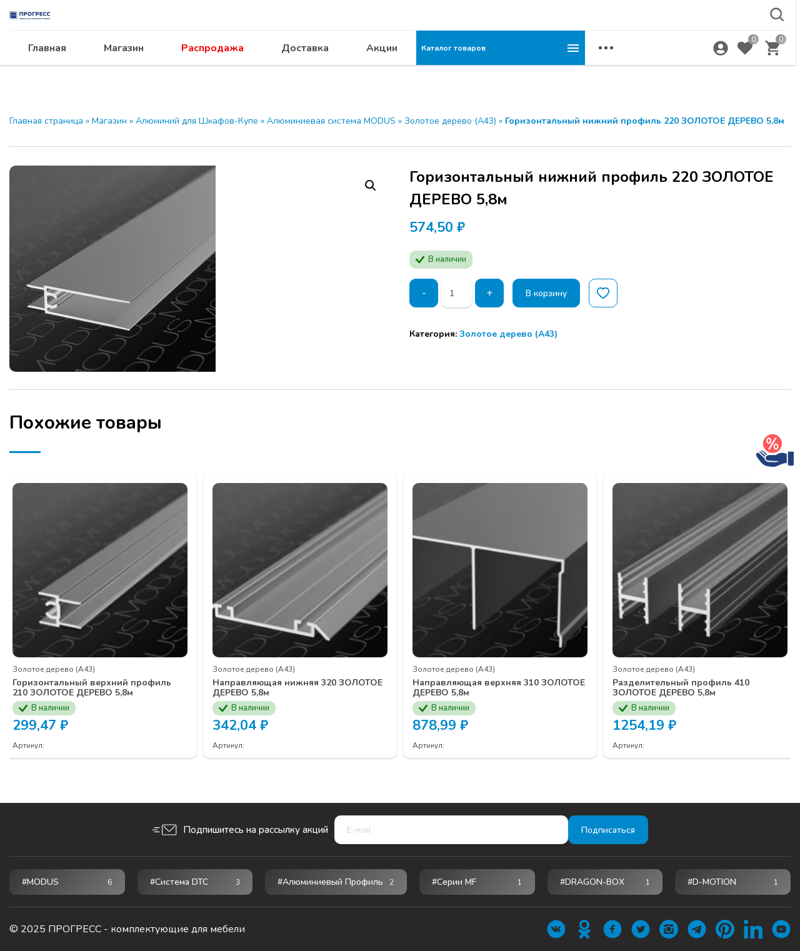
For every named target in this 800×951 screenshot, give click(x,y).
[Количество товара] (458, 293)
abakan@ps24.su (688, 41)
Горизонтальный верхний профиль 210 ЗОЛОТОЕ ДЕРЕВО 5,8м (99, 682)
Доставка (474, 72)
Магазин (292, 72)
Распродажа (381, 72)
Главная (216, 72)
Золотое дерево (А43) (450, 121)
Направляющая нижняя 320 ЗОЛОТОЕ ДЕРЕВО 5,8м (287, 677)
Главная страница (46, 121)
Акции (550, 72)
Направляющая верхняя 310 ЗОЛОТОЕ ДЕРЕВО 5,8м (489, 677)
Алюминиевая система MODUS (331, 121)
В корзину (554, 293)
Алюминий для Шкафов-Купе (197, 121)
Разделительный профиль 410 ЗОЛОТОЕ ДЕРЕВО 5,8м (694, 677)
